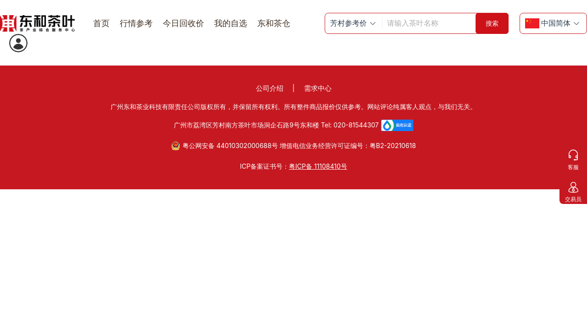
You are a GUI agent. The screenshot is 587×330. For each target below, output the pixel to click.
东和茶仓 (273, 23)
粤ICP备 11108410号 (318, 166)
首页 (101, 23)
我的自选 (230, 23)
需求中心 (318, 88)
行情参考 (136, 23)
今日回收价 (183, 23)
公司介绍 (269, 88)
